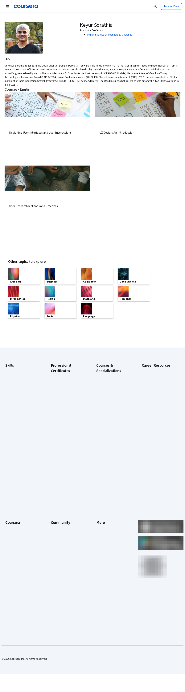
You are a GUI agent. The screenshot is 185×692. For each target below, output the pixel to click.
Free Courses (13, 554)
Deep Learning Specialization (112, 398)
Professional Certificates (19, 508)
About (8, 473)
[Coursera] (26, 6)
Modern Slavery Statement (111, 531)
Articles (100, 514)
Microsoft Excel (14, 404)
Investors (101, 479)
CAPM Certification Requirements (152, 377)
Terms (100, 485)
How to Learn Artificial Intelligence (154, 417)
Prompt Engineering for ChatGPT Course (109, 430)
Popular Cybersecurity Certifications (154, 436)
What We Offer (13, 479)
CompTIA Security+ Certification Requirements (157, 396)
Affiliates (101, 525)
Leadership (11, 485)
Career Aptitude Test (154, 369)
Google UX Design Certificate (67, 415)
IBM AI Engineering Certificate (67, 421)
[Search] (155, 6)
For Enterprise (13, 525)
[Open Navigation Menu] (7, 6)
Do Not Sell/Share (106, 536)
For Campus (12, 536)
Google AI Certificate (63, 375)
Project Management (17, 410)
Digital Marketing (14, 392)
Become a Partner (15, 542)
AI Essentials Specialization (111, 375)
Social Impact (13, 548)
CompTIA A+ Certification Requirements (156, 387)
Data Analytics (13, 387)
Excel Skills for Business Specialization (110, 405)
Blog (53, 491)
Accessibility (103, 502)
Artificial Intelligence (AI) (19, 375)
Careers (9, 491)
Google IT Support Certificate (68, 400)
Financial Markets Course (110, 413)
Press (99, 473)
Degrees (10, 519)
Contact (100, 508)
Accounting (11, 369)
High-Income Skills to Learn (157, 410)
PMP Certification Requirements (152, 427)
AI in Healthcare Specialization (113, 392)
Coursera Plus (13, 502)
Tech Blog (56, 502)
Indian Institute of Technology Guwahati (109, 35)
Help (98, 496)
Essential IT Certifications (156, 404)
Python (9, 415)
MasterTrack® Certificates (20, 514)
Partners (56, 479)
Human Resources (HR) (18, 398)
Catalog (9, 496)
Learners (56, 473)
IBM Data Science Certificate (67, 436)
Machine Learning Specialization (106, 421)
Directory (101, 519)
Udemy (9, 559)
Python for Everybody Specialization (108, 440)
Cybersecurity (13, 381)
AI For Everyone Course (109, 386)
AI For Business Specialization (113, 381)
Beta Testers (58, 485)
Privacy (100, 491)
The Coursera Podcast (64, 496)
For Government (14, 531)
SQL (7, 421)
